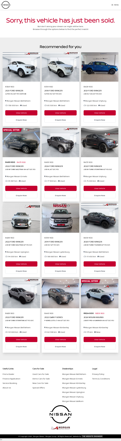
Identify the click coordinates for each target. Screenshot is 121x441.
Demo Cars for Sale (41, 378)
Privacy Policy (98, 374)
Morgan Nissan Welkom (73, 401)
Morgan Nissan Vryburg (73, 396)
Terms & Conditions (101, 378)
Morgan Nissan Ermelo (72, 378)
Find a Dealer (8, 374)
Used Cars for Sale (40, 374)
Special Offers (38, 387)
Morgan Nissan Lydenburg (74, 387)
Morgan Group (50, 436)
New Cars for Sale (40, 383)
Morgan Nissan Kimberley (73, 383)
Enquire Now (21, 120)
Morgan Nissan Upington (73, 392)
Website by (88, 436)
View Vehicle (21, 113)
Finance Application (11, 378)
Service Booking (10, 383)
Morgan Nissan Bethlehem (74, 374)
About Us (7, 387)
